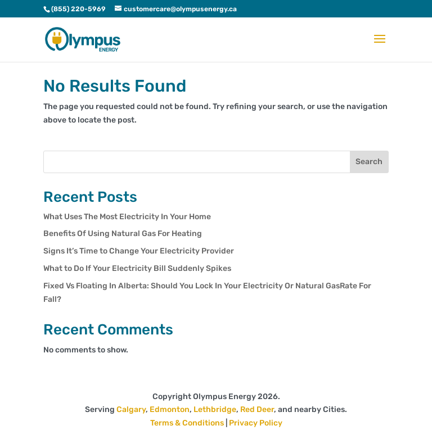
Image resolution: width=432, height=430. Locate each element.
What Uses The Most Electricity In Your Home (127, 216)
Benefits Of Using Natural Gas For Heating (122, 233)
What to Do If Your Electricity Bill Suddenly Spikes (137, 268)
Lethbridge (215, 409)
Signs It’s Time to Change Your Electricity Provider (138, 251)
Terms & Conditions (187, 423)
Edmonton (170, 409)
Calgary (131, 409)
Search (369, 161)
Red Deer (257, 409)
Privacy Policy (255, 423)
